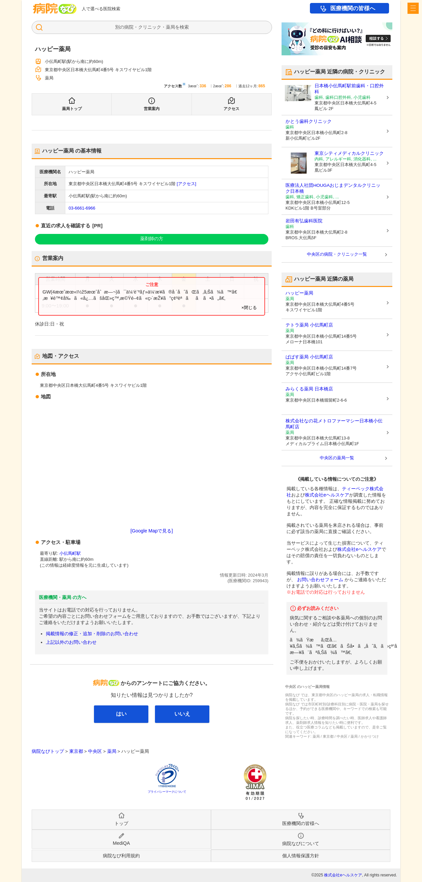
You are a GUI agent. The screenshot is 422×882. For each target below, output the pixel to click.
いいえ (182, 714)
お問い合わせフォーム (320, 579)
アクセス (231, 108)
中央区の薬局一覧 (337, 457)
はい (121, 714)
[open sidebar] (413, 8)
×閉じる (249, 307)
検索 (184, 27)
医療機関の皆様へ (352, 8)
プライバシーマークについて (167, 791)
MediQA (121, 843)
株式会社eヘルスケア (327, 495)
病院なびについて (300, 843)
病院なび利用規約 (121, 855)
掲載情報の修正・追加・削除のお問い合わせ (92, 633)
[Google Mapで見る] (152, 530)
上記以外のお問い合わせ (71, 642)
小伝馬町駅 (70, 553)
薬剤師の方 (151, 238)
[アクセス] (186, 183)
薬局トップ (72, 108)
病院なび (54, 8)
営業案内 (152, 108)
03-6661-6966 (82, 208)
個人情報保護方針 (300, 855)
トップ (121, 823)
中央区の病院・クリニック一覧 (337, 254)
